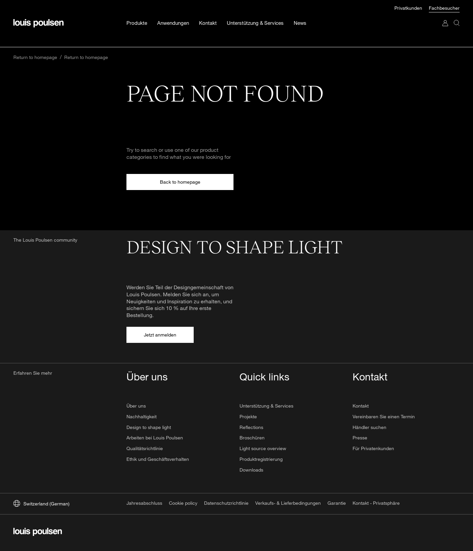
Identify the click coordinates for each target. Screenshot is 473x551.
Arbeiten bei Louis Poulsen (154, 437)
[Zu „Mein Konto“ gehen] (445, 16)
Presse (360, 437)
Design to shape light (148, 427)
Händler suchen (369, 427)
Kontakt (361, 406)
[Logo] (38, 10)
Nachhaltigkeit (141, 416)
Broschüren (252, 437)
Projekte (248, 416)
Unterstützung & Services (266, 406)
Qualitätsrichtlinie (144, 448)
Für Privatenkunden (373, 448)
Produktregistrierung (261, 459)
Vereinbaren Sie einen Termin (384, 416)
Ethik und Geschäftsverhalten (157, 459)
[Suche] (457, 16)
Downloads (251, 470)
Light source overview (263, 448)
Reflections (251, 427)
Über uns (136, 406)
